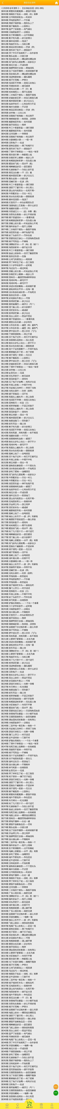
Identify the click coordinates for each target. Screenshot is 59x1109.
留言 (55, 1093)
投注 (55, 1086)
